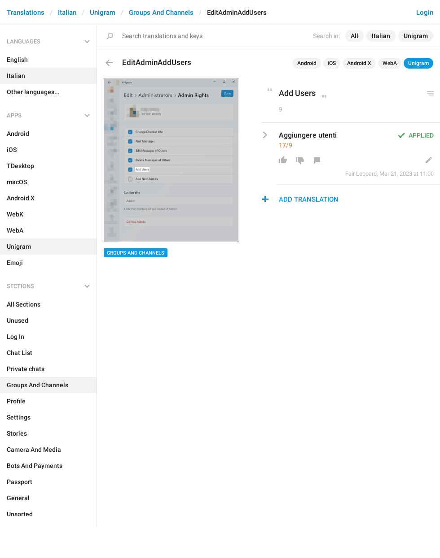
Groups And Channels (161, 13)
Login (424, 13)
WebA (390, 63)
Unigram (102, 13)
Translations (25, 13)
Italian (67, 13)
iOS (332, 63)
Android (307, 63)
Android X (359, 63)
